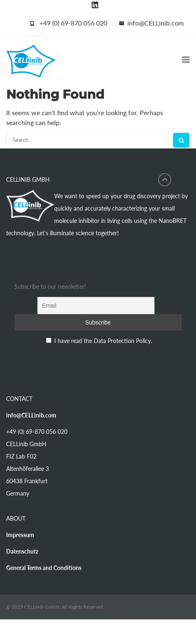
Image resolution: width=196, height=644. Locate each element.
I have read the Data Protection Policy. (103, 340)
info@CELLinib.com (155, 23)
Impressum (20, 534)
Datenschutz (22, 551)
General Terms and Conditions (43, 567)
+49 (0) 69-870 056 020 (73, 23)
